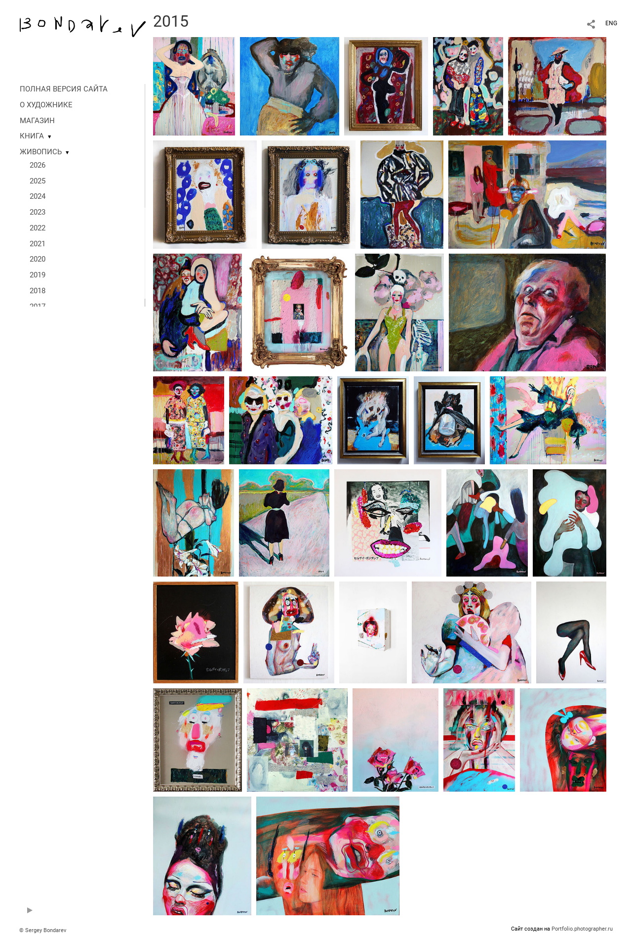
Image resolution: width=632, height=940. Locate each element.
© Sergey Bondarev (42, 930)
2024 (37, 196)
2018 (37, 290)
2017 (37, 306)
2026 (37, 165)
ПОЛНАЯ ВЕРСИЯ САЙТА (64, 89)
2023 (37, 212)
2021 (37, 243)
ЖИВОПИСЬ (41, 151)
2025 (37, 181)
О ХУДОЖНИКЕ (46, 104)
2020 (37, 259)
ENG (611, 23)
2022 (37, 228)
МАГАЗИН (37, 120)
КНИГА (32, 136)
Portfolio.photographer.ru (582, 929)
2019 (37, 274)
